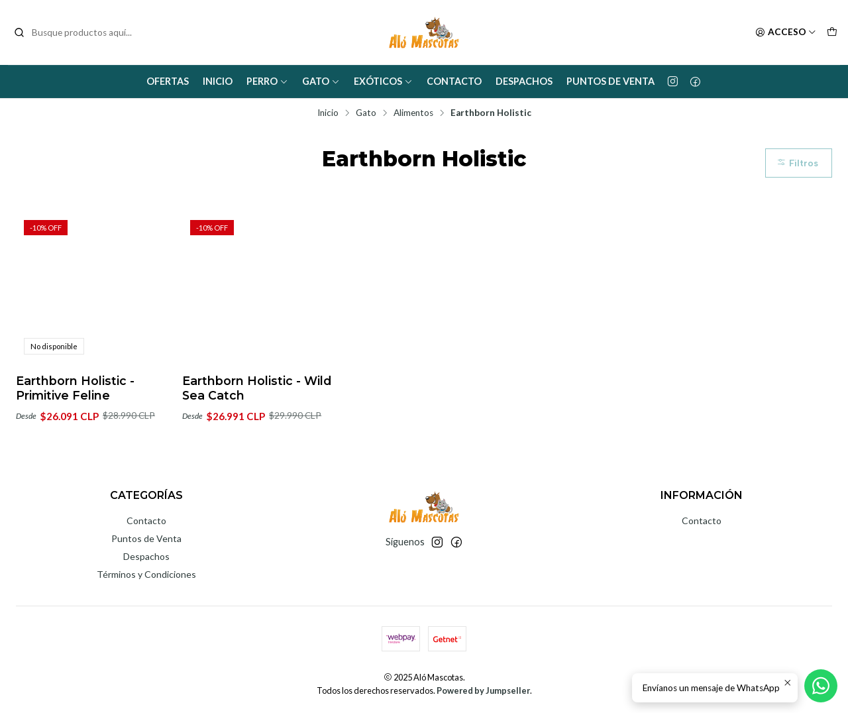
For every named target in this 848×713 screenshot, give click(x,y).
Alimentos (413, 113)
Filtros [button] (797, 163)
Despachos (524, 81)
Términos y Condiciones (146, 574)
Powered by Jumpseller (483, 690)
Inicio (218, 81)
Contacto (454, 81)
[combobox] (81, 32)
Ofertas (167, 81)
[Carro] (832, 32)
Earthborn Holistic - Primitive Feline (75, 388)
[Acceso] (786, 32)
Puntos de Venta (610, 81)
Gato (321, 81)
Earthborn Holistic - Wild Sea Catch (256, 388)
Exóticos (383, 81)
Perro (267, 81)
